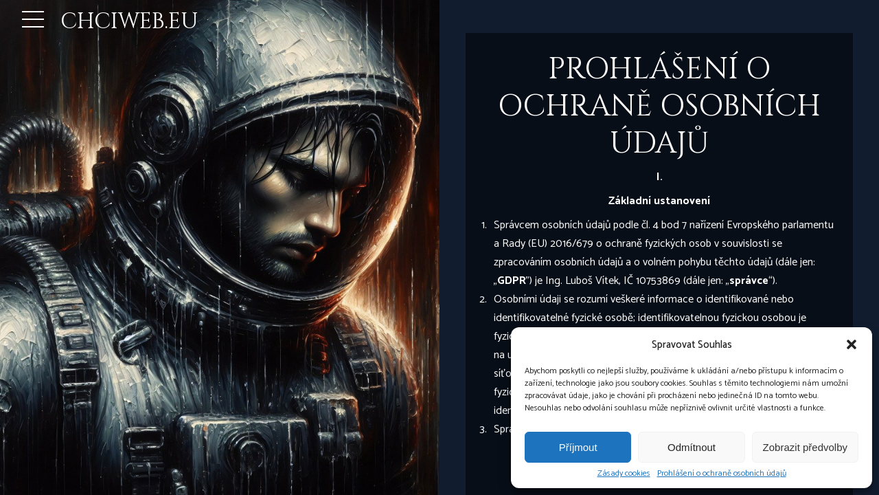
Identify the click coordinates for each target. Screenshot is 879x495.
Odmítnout (691, 447)
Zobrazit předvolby (805, 447)
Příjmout (578, 447)
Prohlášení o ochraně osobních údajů (721, 474)
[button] (851, 344)
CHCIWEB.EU (129, 21)
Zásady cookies (623, 474)
